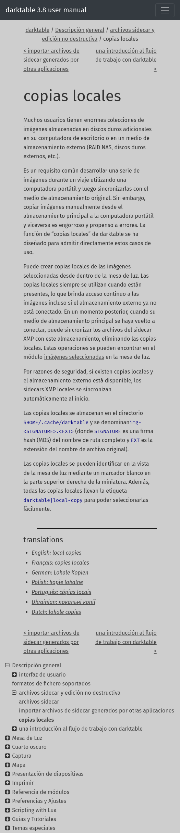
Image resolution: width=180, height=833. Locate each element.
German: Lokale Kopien (60, 572)
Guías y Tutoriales (34, 819)
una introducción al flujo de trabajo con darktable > (126, 60)
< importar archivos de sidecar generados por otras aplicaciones (51, 60)
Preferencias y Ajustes (39, 801)
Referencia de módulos (40, 792)
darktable (37, 30)
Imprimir (23, 783)
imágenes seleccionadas (74, 357)
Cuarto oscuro (29, 747)
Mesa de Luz (27, 738)
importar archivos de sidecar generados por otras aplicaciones (96, 710)
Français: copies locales (60, 562)
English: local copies (56, 553)
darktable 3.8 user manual (46, 10)
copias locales (36, 720)
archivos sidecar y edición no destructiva (69, 693)
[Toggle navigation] (165, 10)
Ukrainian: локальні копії (63, 602)
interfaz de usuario (42, 674)
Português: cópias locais (61, 592)
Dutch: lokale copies (56, 612)
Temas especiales (33, 828)
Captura (21, 756)
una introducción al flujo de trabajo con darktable (81, 728)
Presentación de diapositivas (48, 774)
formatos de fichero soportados (51, 683)
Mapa (18, 765)
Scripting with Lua (34, 810)
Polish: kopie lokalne (57, 582)
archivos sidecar (39, 701)
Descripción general (79, 30)
